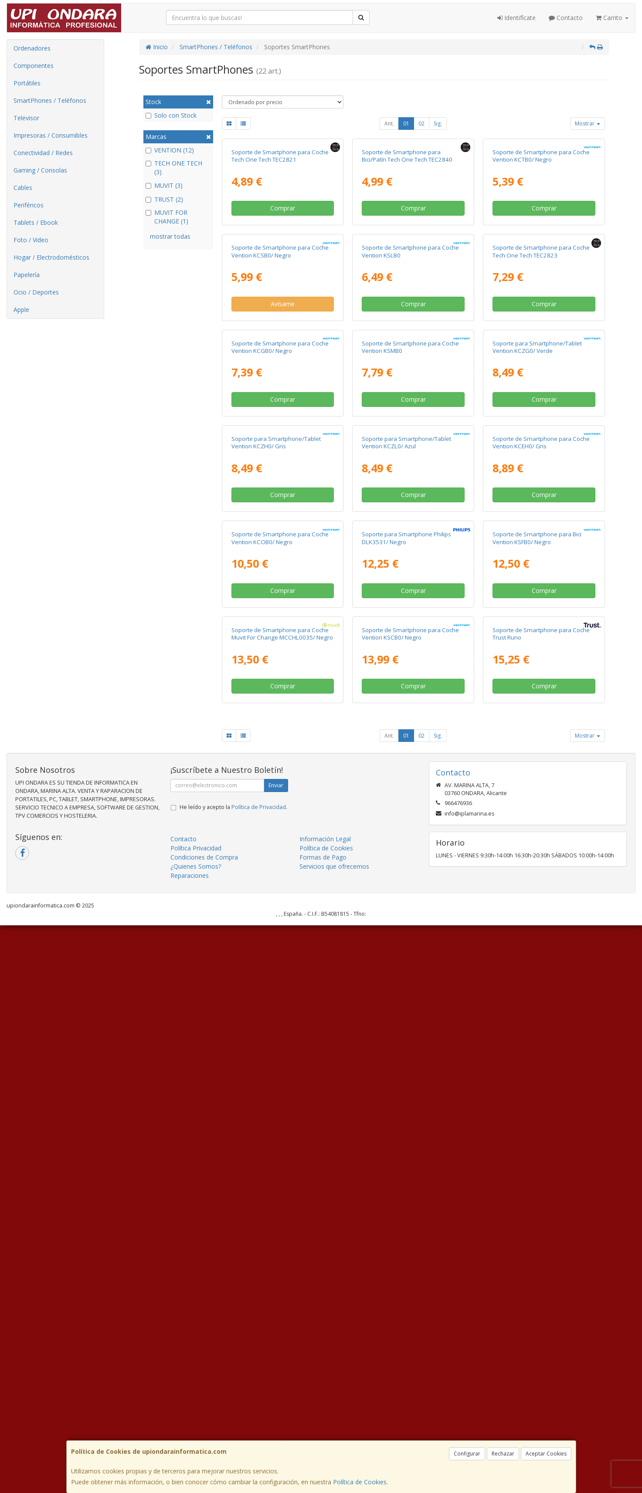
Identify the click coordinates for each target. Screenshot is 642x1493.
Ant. (389, 123)
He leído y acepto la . (233, 1374)
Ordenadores (32, 48)
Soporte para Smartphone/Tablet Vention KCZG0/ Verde (537, 630)
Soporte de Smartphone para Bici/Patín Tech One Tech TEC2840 (407, 250)
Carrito (612, 18)
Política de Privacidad (258, 1374)
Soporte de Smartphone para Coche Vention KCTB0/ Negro (541, 250)
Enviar (275, 1353)
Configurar (467, 1453)
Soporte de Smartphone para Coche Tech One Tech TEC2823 (541, 440)
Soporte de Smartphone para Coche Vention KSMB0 (410, 630)
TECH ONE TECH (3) (174, 167)
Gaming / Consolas (40, 170)
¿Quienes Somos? (195, 1434)
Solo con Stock (171, 115)
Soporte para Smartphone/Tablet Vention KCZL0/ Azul (406, 820)
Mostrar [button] (587, 123)
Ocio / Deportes (36, 292)
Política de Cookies (360, 1482)
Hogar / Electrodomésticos (51, 257)
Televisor (26, 118)
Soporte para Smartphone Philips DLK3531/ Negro (406, 1011)
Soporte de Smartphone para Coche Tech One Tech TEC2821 (280, 250)
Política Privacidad (195, 1416)
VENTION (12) (170, 150)
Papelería (27, 275)
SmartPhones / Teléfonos (50, 100)
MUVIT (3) (164, 185)
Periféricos (29, 205)
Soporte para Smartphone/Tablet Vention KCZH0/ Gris (276, 820)
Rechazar (503, 1453)
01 (406, 123)
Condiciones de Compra (204, 1425)
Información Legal (325, 1406)
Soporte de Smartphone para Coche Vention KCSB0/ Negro (280, 440)
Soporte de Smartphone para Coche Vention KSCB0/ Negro (410, 1201)
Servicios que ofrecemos (334, 1434)
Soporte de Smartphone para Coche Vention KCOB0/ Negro (280, 1011)
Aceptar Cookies (546, 1453)
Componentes (34, 65)
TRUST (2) (164, 199)
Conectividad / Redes (43, 153)
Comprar (282, 302)
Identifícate (516, 18)
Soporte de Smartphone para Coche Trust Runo (541, 1201)
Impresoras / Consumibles (51, 135)
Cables (23, 187)
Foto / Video (31, 240)
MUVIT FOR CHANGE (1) (167, 216)
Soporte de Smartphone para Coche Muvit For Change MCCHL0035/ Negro (282, 1201)
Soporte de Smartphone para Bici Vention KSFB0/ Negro (537, 1011)
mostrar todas (170, 236)
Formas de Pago (322, 1425)
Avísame (283, 493)
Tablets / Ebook (36, 222)
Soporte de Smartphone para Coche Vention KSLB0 (410, 440)
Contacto (566, 18)
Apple (21, 309)
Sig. (438, 123)
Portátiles (27, 83)
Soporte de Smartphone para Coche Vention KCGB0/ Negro (280, 630)
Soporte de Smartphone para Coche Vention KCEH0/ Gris (541, 820)
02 (421, 123)
